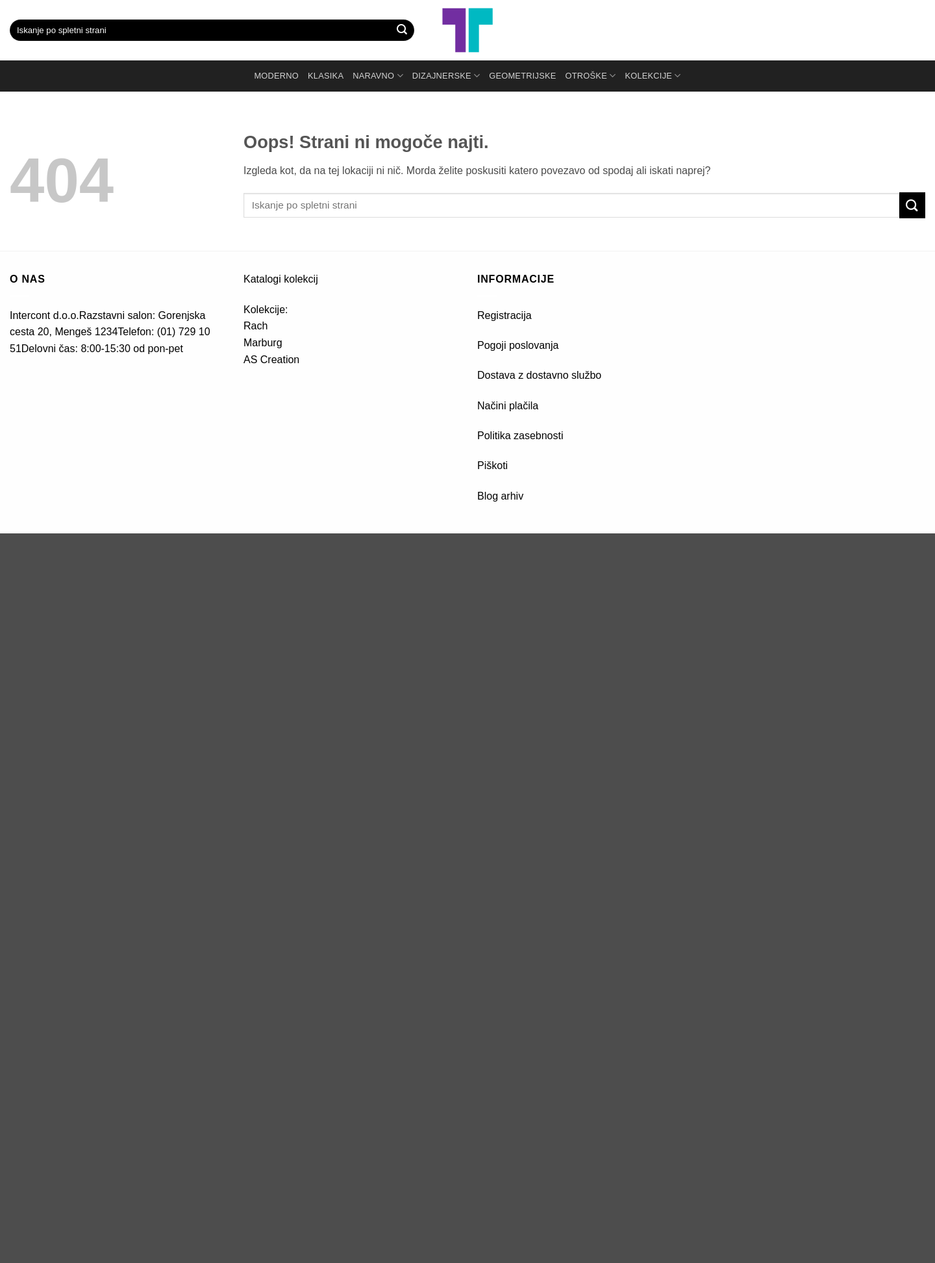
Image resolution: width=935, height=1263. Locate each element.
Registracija (504, 315)
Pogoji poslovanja (517, 345)
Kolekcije (652, 76)
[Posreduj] (402, 30)
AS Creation (271, 359)
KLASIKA (325, 76)
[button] (880, 30)
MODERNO (276, 76)
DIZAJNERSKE (446, 76)
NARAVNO (378, 76)
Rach (255, 325)
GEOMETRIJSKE (522, 76)
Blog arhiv (502, 496)
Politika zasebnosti (520, 435)
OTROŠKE (591, 76)
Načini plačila (507, 405)
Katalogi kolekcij (280, 279)
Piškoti (492, 465)
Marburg (262, 342)
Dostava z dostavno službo (539, 375)
